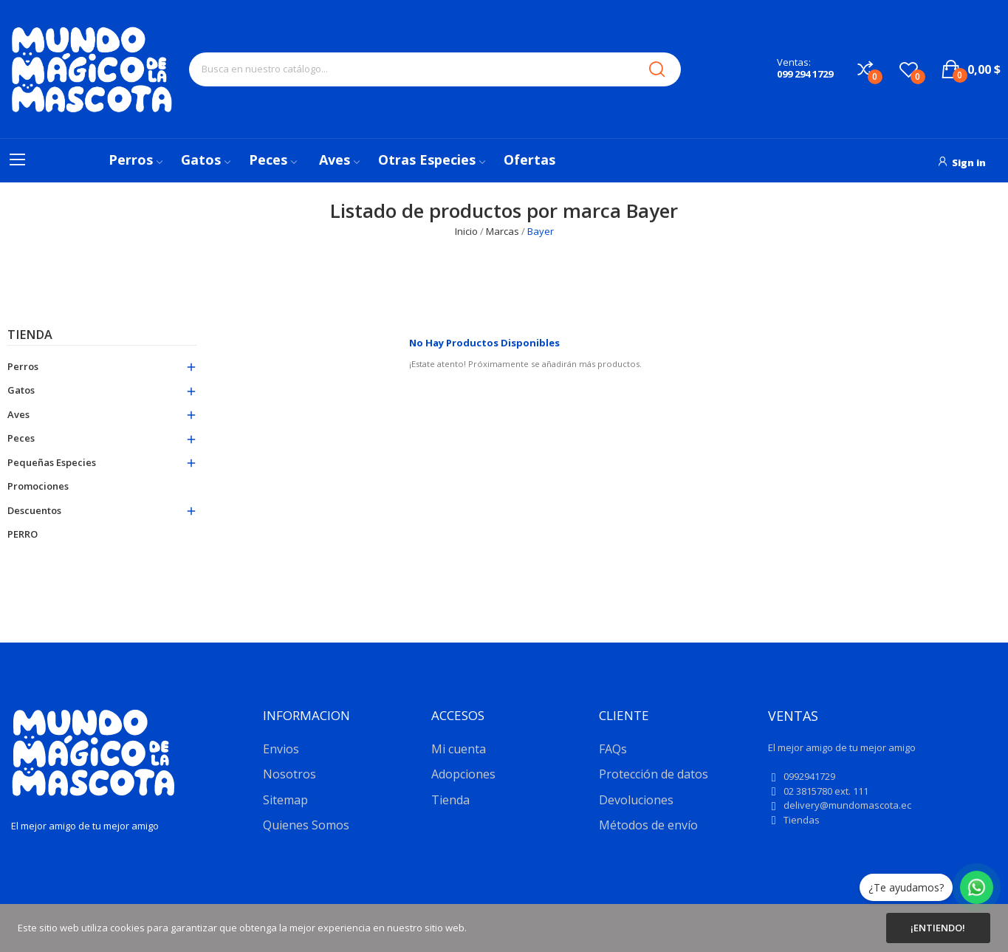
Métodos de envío (648, 825)
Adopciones (463, 774)
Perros (22, 366)
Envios (281, 749)
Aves (18, 414)
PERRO (22, 534)
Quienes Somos (306, 825)
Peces (21, 438)
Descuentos (34, 510)
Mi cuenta (458, 749)
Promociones (38, 486)
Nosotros (289, 774)
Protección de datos (653, 774)
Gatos (21, 390)
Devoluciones (636, 800)
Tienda (29, 336)
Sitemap (285, 800)
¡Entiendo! (938, 927)
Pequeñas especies (51, 462)
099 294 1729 (805, 74)
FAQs (613, 749)
